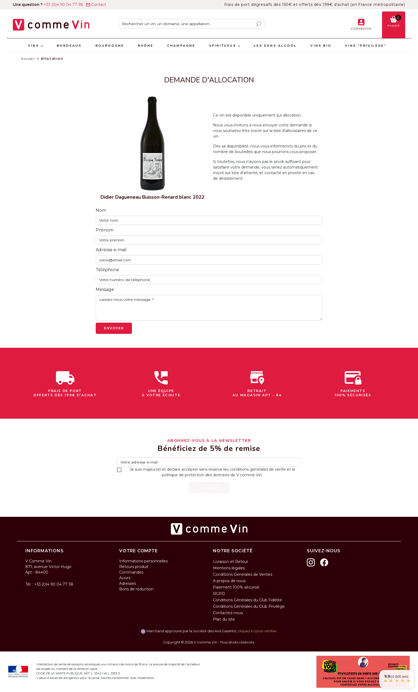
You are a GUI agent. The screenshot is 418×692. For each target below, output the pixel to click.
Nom (101, 210)
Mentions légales (229, 568)
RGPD (219, 593)
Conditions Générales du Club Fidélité (247, 600)
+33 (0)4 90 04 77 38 (48, 4)
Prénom (104, 230)
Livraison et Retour (230, 561)
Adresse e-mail (111, 249)
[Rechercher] (192, 23)
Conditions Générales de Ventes (242, 574)
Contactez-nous (228, 612)
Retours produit (133, 566)
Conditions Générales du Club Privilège (249, 606)
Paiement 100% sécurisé (236, 587)
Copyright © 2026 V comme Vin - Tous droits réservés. (209, 642)
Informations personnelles (143, 561)
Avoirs (124, 577)
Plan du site (224, 619)
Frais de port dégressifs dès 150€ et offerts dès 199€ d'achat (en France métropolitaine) (314, 4)
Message (105, 289)
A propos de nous (229, 580)
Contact (96, 4)
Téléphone (107, 269)
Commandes (131, 572)
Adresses (127, 583)
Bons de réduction (136, 589)
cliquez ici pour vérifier (257, 631)
